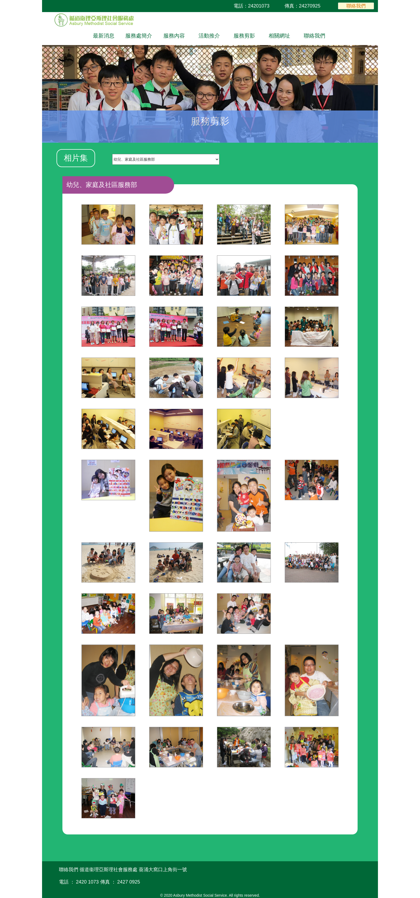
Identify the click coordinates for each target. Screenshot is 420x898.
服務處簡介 (138, 36)
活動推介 (209, 36)
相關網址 (279, 36)
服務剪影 (244, 36)
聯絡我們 (356, 5)
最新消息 (103, 36)
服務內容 (174, 36)
